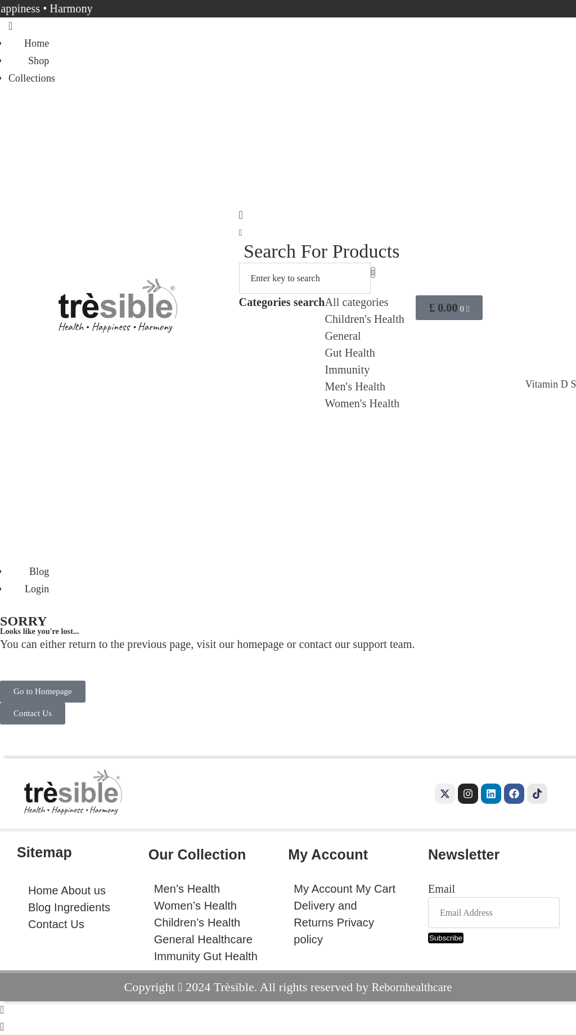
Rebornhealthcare (412, 987)
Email (441, 889)
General (343, 336)
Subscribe (445, 938)
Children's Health (364, 319)
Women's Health (362, 403)
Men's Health (355, 386)
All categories (357, 302)
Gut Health (350, 352)
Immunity (347, 369)
